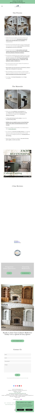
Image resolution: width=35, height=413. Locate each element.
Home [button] (5, 402)
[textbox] (17, 354)
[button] (1, 6)
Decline (20, 409)
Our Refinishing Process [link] (15, 402)
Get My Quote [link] (9, 402)
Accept (29, 409)
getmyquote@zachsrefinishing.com (17, 393)
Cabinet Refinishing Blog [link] (9, 404)
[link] (17, 6)
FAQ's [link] (14, 404)
